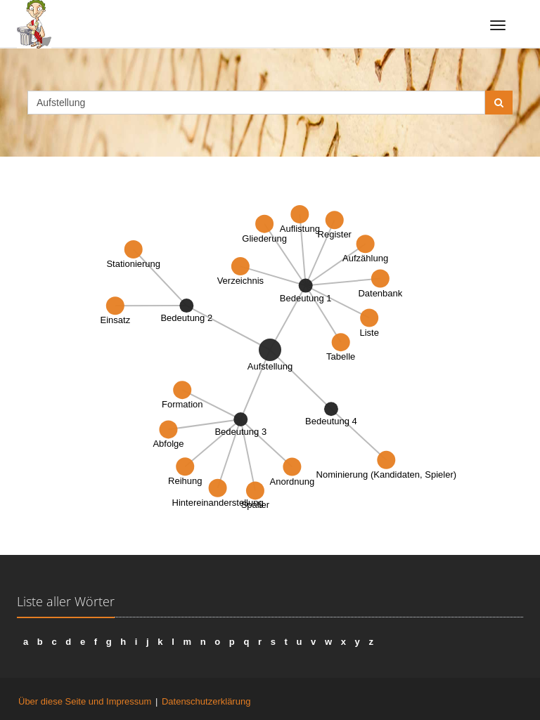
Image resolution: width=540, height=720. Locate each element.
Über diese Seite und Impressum (84, 701)
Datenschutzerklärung (206, 701)
